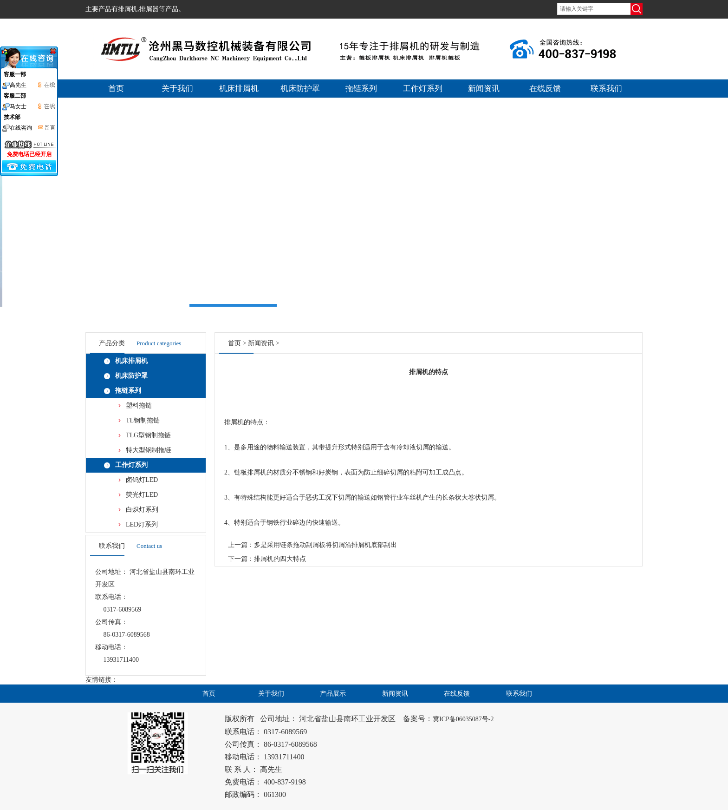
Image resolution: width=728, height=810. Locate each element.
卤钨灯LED (142, 479)
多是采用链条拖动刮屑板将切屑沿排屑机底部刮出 (325, 544)
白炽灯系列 (142, 509)
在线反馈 (545, 88)
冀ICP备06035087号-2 (463, 719)
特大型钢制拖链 (148, 450)
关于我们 (177, 88)
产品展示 (333, 693)
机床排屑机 (239, 88)
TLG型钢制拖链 (148, 435)
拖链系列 (361, 88)
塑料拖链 (139, 405)
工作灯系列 (422, 88)
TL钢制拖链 (143, 420)
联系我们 (606, 88)
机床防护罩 (300, 88)
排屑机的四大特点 (280, 558)
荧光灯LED (142, 494)
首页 (116, 88)
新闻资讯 (484, 88)
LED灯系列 (142, 524)
